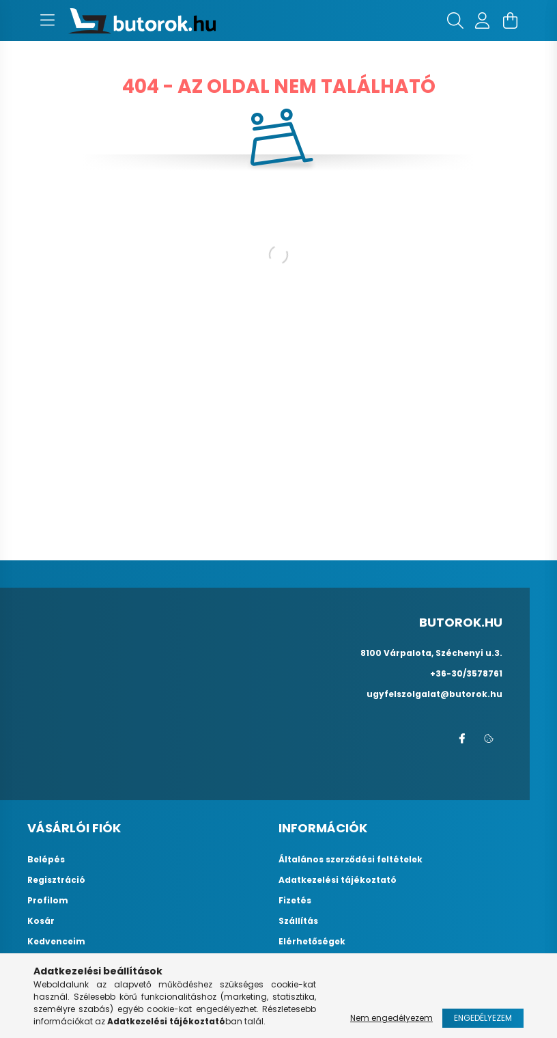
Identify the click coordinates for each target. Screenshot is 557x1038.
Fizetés (294, 900)
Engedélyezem (483, 1018)
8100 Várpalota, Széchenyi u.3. (431, 653)
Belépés (46, 859)
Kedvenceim (56, 941)
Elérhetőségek (311, 941)
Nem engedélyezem (391, 1018)
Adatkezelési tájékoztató (337, 880)
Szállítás (298, 921)
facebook (461, 738)
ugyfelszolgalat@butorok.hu (434, 694)
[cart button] (510, 20)
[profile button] (482, 20)
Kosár (41, 921)
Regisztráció (56, 880)
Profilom (47, 900)
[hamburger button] (47, 20)
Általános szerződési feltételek (350, 859)
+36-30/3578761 (466, 673)
